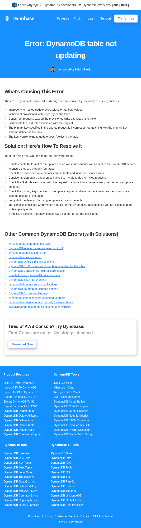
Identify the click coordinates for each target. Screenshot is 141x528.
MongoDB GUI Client (67, 392)
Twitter (109, 516)
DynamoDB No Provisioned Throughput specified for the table (46, 266)
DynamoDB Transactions (19, 477)
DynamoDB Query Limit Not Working (31, 261)
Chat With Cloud (64, 387)
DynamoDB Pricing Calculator (72, 429)
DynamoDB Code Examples (71, 406)
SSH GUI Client (63, 383)
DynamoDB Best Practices (67, 505)
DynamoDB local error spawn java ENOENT (35, 248)
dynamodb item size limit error (27, 252)
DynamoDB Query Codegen (71, 411)
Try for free (126, 18)
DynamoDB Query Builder (70, 401)
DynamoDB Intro (61, 458)
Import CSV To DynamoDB (20, 387)
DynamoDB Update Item (19, 411)
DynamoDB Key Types (18, 463)
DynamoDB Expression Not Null (28, 293)
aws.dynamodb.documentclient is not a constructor (39, 306)
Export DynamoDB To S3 (19, 401)
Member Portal (66, 516)
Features (63, 18)
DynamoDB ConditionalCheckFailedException (36, 270)
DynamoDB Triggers (63, 491)
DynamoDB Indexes (63, 486)
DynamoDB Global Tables (67, 500)
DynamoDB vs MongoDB (66, 495)
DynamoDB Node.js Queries (71, 415)
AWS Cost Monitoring (67, 397)
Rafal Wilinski (83, 69)
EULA (97, 516)
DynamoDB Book (61, 453)
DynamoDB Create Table (19, 425)
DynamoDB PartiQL (63, 481)
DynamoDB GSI (61, 472)
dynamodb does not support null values (32, 284)
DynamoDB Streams (16, 453)
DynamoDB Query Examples (21, 505)
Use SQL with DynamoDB (19, 383)
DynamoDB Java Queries (19, 481)
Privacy (84, 516)
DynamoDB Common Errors (21, 495)
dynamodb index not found (24, 257)
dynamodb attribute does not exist (29, 243)
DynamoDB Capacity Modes (21, 500)
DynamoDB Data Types (18, 467)
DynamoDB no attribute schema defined (33, 288)
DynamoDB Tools (61, 467)
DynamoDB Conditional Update (23, 434)
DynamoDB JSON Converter (71, 420)
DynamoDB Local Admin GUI (72, 425)
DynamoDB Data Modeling (20, 486)
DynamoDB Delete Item (18, 420)
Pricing (78, 18)
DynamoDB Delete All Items (21, 415)
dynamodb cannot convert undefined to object (36, 297)
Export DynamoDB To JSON (21, 397)
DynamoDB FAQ (61, 463)
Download (34, 516)
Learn (92, 18)
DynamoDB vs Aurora (17, 458)
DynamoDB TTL (61, 477)
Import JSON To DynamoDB (21, 392)
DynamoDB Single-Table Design (73, 434)
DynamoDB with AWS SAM (20, 491)
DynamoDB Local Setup (18, 472)
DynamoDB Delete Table (19, 429)
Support (105, 18)
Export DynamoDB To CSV (20, 406)
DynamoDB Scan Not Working (27, 279)
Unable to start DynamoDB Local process (34, 275)
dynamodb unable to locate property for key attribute (40, 302)
